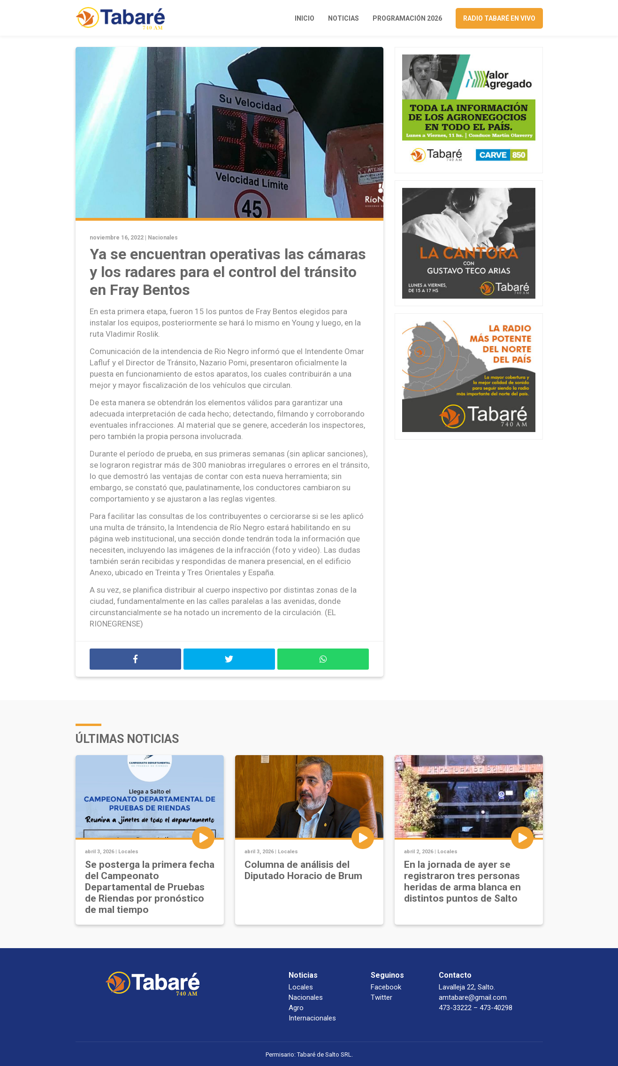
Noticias (343, 18)
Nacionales (163, 237)
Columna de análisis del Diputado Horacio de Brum (303, 870)
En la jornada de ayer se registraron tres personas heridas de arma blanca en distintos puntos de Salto (462, 881)
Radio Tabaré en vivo (499, 18)
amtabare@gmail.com (473, 997)
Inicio (304, 18)
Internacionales (312, 1018)
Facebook (386, 987)
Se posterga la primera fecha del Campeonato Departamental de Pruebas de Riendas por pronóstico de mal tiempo (149, 887)
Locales (128, 852)
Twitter (381, 997)
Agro (296, 1008)
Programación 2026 (407, 18)
